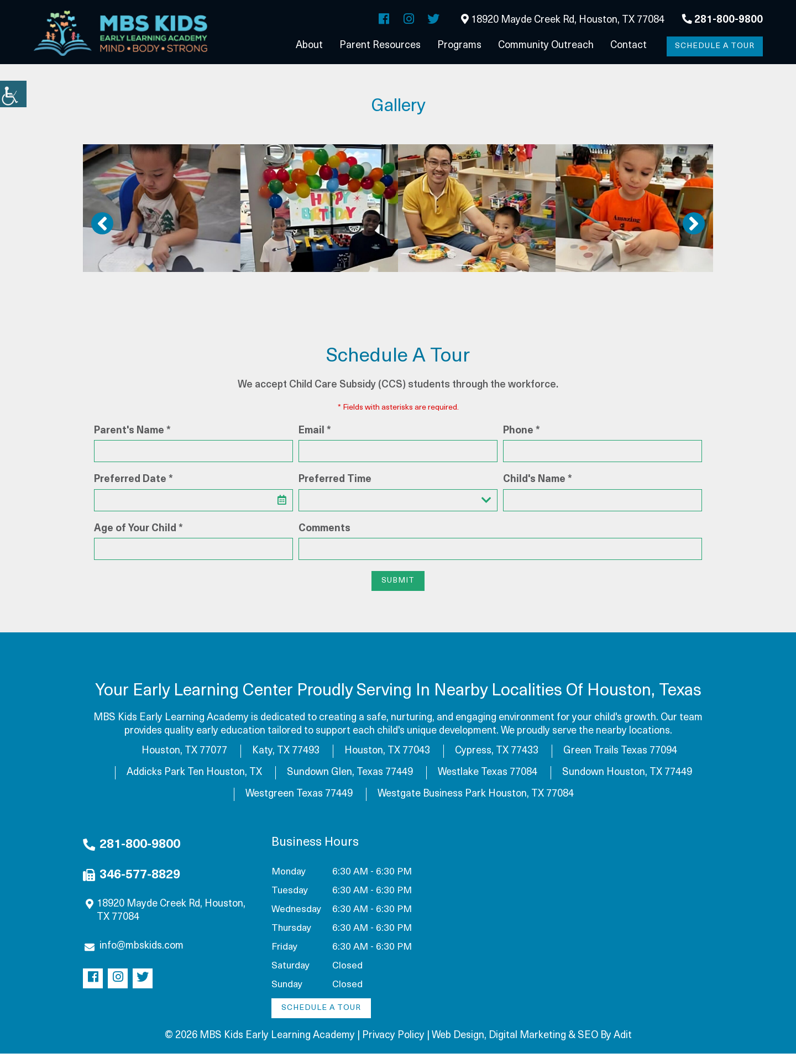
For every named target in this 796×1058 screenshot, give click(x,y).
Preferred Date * (133, 484)
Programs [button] (459, 46)
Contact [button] (628, 46)
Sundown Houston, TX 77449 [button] (627, 777)
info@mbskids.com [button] (134, 950)
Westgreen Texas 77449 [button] (299, 798)
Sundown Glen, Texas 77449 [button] (350, 777)
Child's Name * (537, 484)
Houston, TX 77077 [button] (184, 755)
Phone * (521, 435)
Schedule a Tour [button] (713, 47)
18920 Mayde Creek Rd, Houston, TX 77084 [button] (562, 21)
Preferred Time (334, 484)
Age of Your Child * (138, 533)
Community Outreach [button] (546, 46)
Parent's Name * (132, 435)
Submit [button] (398, 585)
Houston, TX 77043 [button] (387, 755)
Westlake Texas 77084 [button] (487, 777)
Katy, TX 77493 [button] (286, 755)
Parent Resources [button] (380, 46)
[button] (13, 94)
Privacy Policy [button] (393, 1040)
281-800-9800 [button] (722, 21)
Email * (314, 435)
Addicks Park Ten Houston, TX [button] (194, 777)
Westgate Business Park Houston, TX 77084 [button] (476, 798)
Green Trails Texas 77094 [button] (620, 755)
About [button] (309, 46)
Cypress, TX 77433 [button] (496, 755)
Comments (324, 533)
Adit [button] (623, 1040)
